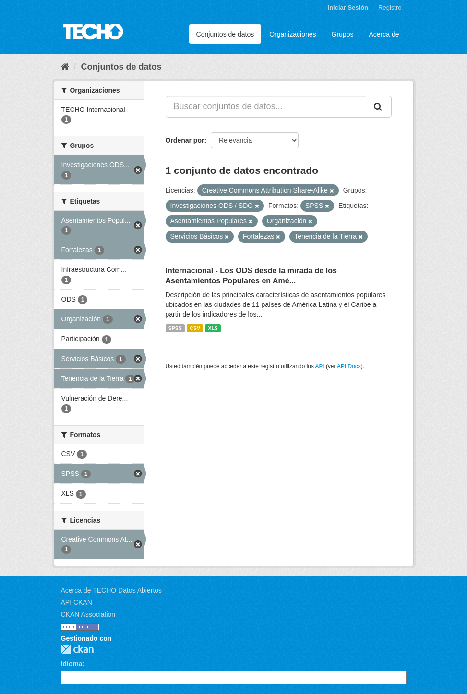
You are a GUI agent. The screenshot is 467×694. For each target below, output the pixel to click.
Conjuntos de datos (225, 34)
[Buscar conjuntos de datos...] (266, 107)
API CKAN (76, 602)
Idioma (72, 664)
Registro (389, 7)
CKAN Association (88, 614)
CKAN (77, 649)
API (319, 366)
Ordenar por (185, 140)
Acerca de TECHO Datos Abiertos (111, 590)
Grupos (343, 34)
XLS (212, 328)
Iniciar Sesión (348, 7)
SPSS (175, 328)
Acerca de (384, 34)
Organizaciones (292, 34)
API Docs (349, 366)
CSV (195, 328)
